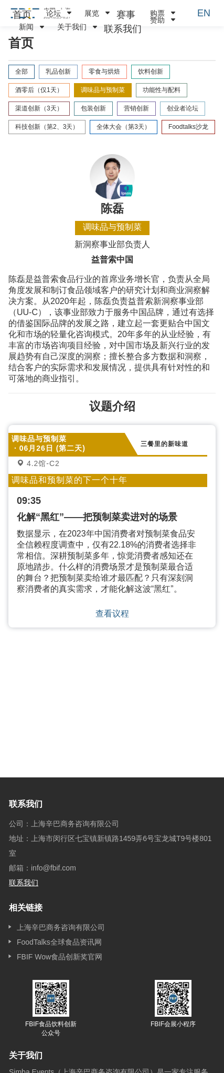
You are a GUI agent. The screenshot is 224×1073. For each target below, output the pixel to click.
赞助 (157, 20)
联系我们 (123, 29)
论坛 (53, 13)
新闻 (26, 27)
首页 (22, 14)
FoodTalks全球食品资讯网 (59, 942)
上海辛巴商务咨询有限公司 (61, 927)
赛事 (125, 14)
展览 (91, 13)
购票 (157, 13)
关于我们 (72, 27)
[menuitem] (22, 14)
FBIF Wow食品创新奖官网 (59, 957)
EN (203, 13)
